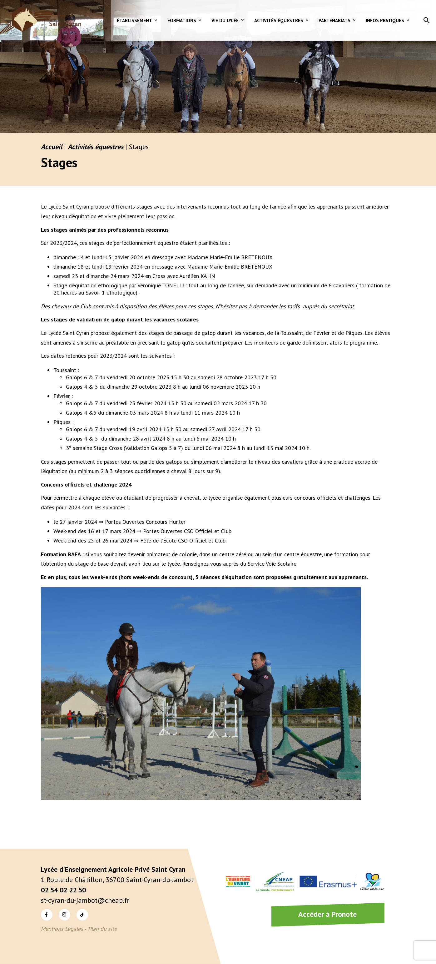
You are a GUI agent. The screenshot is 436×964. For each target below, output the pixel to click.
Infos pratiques (385, 20)
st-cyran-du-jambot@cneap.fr (85, 900)
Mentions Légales (62, 928)
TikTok (82, 914)
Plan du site (102, 928)
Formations (181, 20)
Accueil (51, 146)
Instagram (64, 914)
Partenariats (334, 20)
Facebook (46, 914)
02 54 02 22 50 (63, 890)
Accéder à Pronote (327, 914)
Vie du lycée (225, 20)
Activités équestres (278, 20)
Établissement (134, 20)
